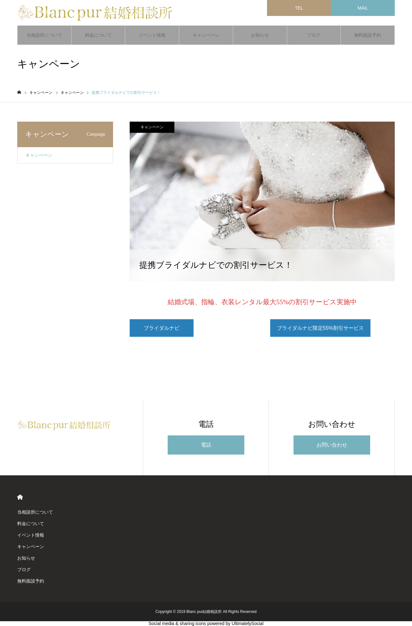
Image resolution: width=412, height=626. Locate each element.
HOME (20, 497)
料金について (98, 35)
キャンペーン (206, 35)
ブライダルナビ (161, 328)
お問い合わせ (332, 445)
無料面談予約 (367, 35)
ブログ (313, 35)
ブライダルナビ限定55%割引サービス (320, 328)
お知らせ (260, 35)
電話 (206, 445)
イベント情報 (152, 35)
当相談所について (44, 35)
